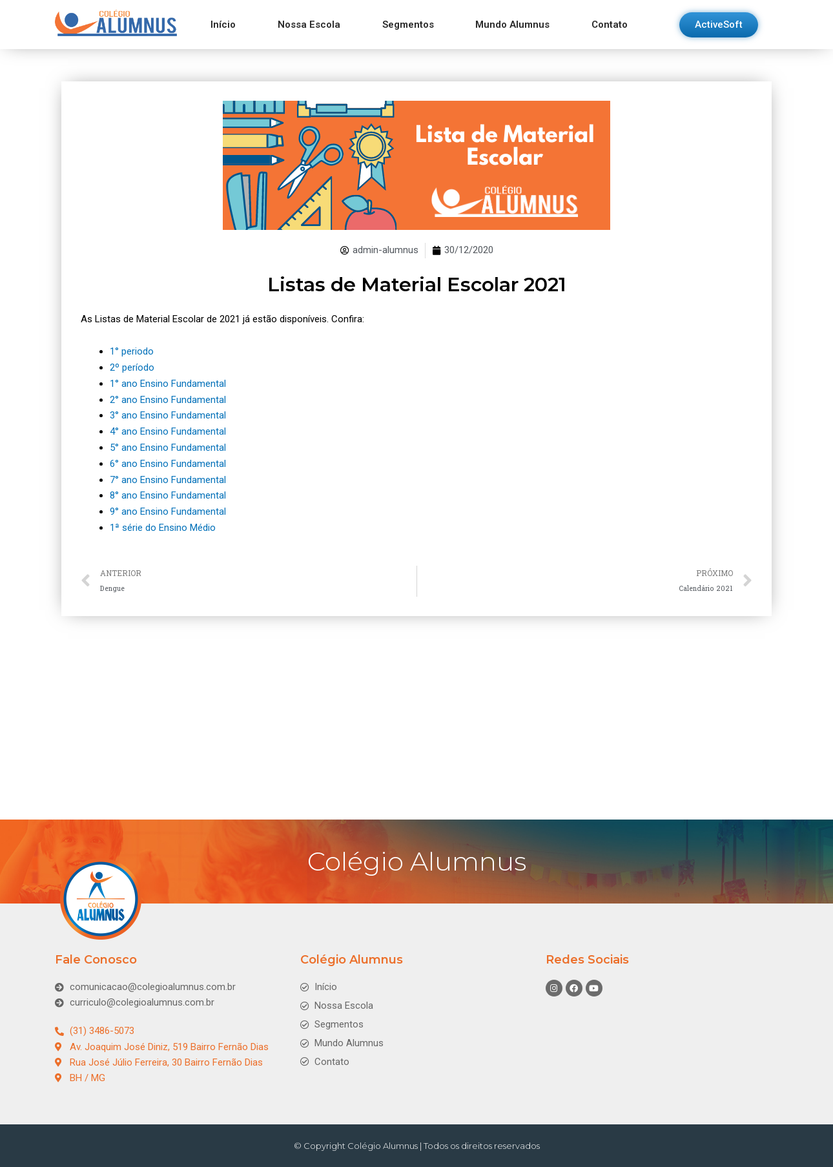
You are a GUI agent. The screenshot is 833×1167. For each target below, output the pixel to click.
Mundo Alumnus (512, 24)
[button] (718, 24)
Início (223, 24)
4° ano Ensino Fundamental (168, 429)
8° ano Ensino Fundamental (168, 491)
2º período (132, 367)
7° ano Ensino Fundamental (168, 475)
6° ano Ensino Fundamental (168, 460)
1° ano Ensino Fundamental (168, 382)
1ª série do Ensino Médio (163, 522)
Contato (609, 24)
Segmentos (408, 24)
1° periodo (132, 351)
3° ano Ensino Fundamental (168, 413)
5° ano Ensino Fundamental (168, 444)
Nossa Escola (309, 24)
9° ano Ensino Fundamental (168, 506)
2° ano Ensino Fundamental (168, 398)
